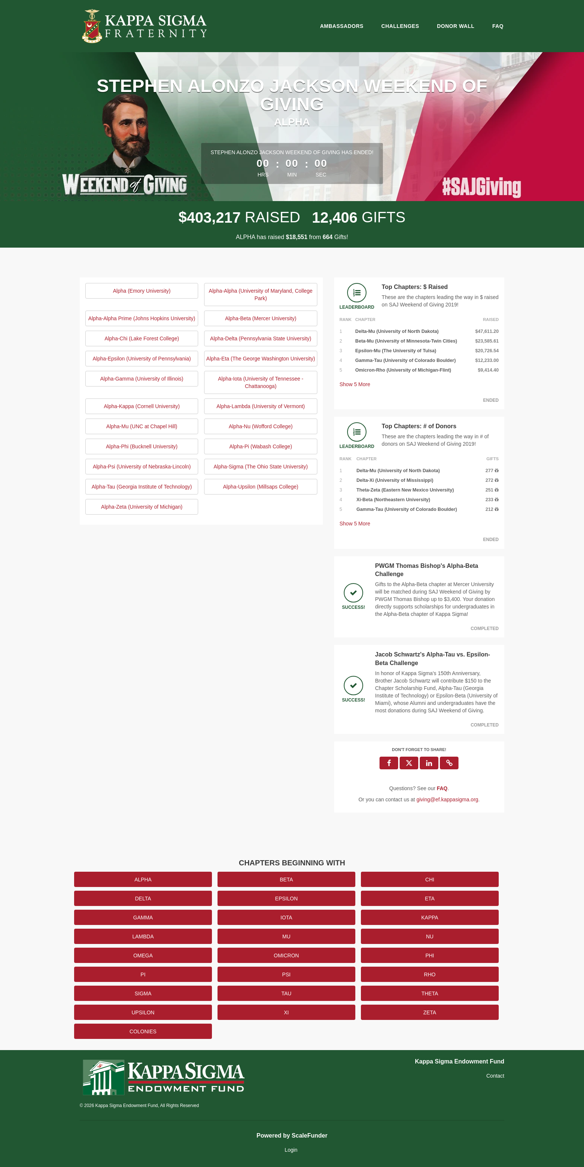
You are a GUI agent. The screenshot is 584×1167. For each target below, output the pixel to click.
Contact (495, 1076)
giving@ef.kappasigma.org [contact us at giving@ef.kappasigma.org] (447, 799)
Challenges (400, 26)
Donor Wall (456, 26)
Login (291, 1150)
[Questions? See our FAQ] (442, 788)
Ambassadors (342, 26)
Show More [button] (355, 384)
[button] (449, 763)
